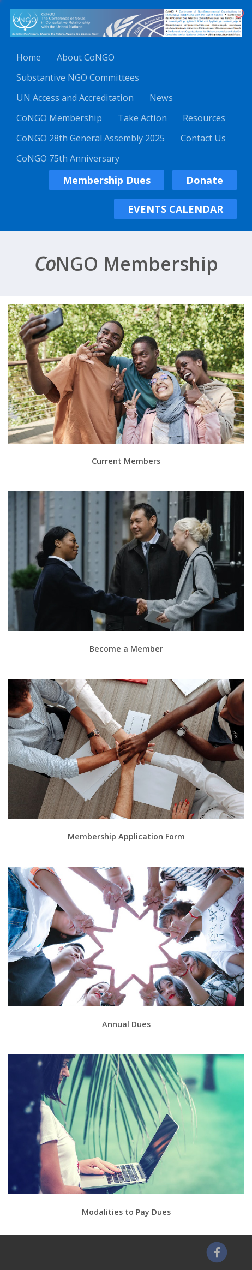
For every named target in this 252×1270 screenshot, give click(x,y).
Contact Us (203, 138)
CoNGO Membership (59, 118)
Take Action (142, 118)
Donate (204, 180)
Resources (204, 118)
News (161, 98)
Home (28, 57)
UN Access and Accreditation (75, 98)
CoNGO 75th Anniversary (67, 158)
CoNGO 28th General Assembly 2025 (90, 138)
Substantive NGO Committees (77, 77)
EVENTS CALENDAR (175, 209)
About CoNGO (86, 57)
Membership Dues (107, 180)
